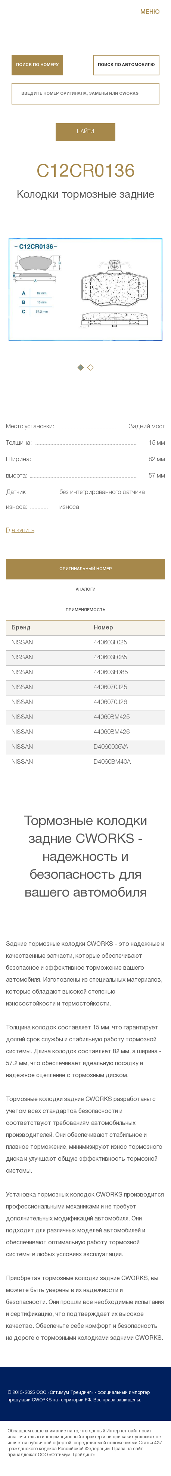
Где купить (20, 530)
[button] (81, 367)
